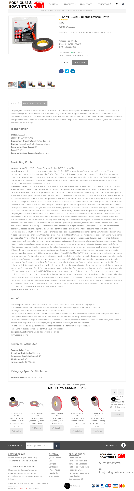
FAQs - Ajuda (54, 470)
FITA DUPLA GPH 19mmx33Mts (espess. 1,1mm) (57, 417)
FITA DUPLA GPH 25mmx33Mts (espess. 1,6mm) (117, 401)
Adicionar (80, 62)
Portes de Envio (76, 470)
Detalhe (16, 431)
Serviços (52, 464)
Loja (50, 461)
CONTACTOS (103, 4)
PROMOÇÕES (87, 4)
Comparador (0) (76, 479)
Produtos (70, 4)
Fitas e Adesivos (57, 11)
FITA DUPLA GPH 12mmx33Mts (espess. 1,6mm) (97, 417)
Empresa (54, 4)
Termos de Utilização (78, 464)
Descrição (15, 103)
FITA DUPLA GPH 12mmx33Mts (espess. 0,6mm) (16, 417)
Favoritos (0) (74, 476)
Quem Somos (55, 458)
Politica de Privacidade (79, 467)
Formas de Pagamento (79, 473)
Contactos (53, 467)
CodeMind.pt (22, 488)
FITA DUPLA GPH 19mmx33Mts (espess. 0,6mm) (37, 417)
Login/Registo (75, 458)
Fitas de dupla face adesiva (80, 11)
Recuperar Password (78, 461)
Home (43, 11)
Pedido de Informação (54, 474)
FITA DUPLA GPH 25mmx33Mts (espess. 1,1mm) (77, 417)
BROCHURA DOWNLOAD (36, 103)
